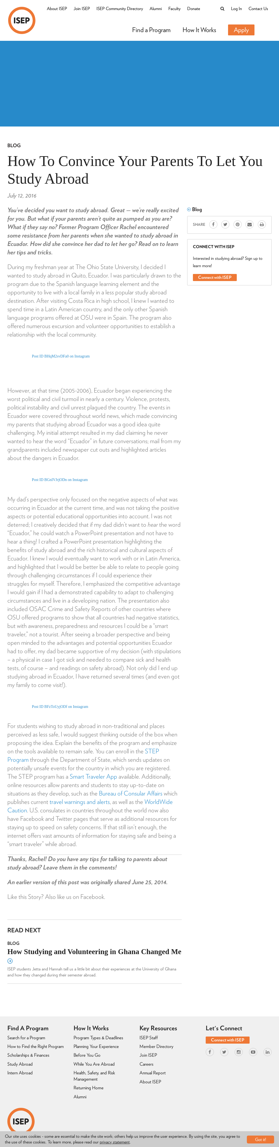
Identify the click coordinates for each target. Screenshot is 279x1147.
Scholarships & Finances (28, 1055)
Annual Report (153, 1072)
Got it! (260, 1139)
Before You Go (87, 1055)
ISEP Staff (149, 1037)
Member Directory (156, 1046)
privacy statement (115, 1142)
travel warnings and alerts (80, 802)
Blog (14, 145)
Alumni (156, 8)
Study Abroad (20, 1064)
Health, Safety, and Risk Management (94, 1075)
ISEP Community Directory (119, 8)
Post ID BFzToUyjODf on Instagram (60, 707)
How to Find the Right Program (35, 1046)
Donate (193, 8)
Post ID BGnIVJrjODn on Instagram (60, 480)
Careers (146, 1064)
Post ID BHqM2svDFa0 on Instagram (61, 356)
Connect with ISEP (215, 277)
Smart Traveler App (93, 776)
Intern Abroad (20, 1072)
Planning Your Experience (96, 1046)
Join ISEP (82, 8)
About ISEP (57, 8)
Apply (241, 30)
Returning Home (89, 1087)
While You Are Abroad (94, 1064)
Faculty (174, 8)
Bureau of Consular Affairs (130, 793)
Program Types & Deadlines (98, 1037)
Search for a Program (26, 1037)
